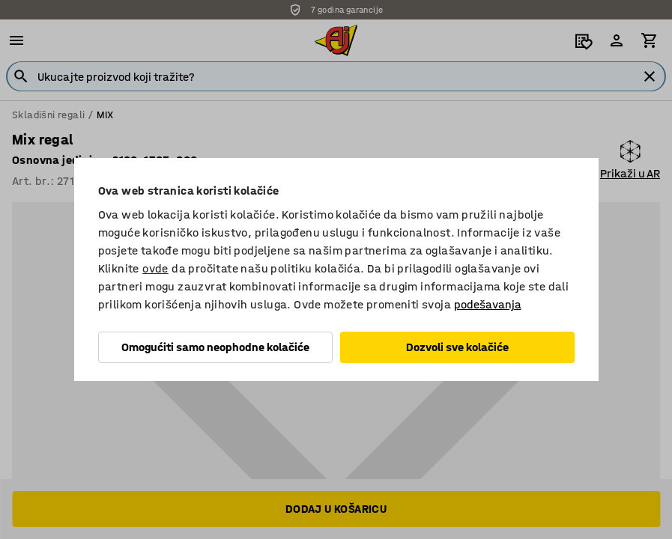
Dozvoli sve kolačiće (457, 347)
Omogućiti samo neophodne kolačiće (215, 347)
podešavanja (487, 304)
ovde (155, 268)
